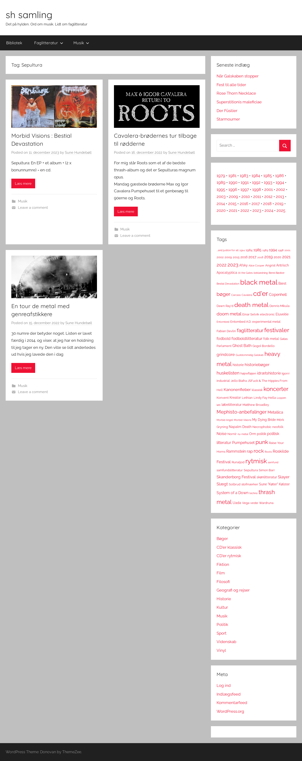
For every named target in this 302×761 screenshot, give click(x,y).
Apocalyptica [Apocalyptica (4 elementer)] (227, 272)
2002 (280, 189)
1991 (245, 182)
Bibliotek (14, 42)
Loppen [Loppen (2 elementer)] (281, 397)
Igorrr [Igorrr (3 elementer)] (286, 373)
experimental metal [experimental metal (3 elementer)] (266, 321)
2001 (268, 189)
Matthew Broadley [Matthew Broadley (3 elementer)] (256, 405)
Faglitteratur (48, 42)
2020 (221, 210)
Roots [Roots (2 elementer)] (268, 451)
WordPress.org (230, 711)
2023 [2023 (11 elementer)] (232, 265)
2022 (244, 210)
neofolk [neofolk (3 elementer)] (277, 427)
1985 (267, 175)
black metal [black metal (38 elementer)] (258, 282)
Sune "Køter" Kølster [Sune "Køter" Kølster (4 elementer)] (274, 484)
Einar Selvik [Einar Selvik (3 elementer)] (250, 314)
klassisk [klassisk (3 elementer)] (257, 390)
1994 (280, 182)
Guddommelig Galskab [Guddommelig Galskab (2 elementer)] (250, 355)
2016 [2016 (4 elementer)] (243, 257)
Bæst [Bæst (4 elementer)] (282, 283)
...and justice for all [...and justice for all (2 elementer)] (228, 250)
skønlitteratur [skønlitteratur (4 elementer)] (267, 477)
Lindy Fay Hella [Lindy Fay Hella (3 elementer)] (265, 397)
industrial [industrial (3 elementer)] (223, 381)
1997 (244, 189)
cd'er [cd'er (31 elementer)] (260, 294)
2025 (281, 210)
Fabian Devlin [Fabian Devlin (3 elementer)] (226, 331)
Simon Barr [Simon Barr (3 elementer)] (267, 470)
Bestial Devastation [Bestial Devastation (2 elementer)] (228, 283)
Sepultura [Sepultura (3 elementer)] (251, 470)
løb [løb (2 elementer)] (219, 404)
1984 (256, 175)
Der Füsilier (227, 110)
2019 (279, 203)
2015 (232, 203)
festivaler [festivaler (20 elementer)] (276, 330)
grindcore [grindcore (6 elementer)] (226, 354)
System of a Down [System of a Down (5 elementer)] (232, 493)
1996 (232, 189)
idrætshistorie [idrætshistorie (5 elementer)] (269, 373)
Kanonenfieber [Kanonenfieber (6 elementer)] (237, 389)
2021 (233, 210)
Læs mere (23, 183)
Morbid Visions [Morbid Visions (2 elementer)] (242, 420)
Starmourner (228, 119)
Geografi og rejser (233, 590)
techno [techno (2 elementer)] (253, 493)
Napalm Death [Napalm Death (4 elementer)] (240, 427)
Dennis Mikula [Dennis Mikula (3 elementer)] (279, 306)
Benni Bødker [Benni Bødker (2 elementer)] (277, 272)
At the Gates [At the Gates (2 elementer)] (245, 272)
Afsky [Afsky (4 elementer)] (243, 265)
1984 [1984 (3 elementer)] (249, 250)
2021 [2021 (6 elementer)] (286, 256)
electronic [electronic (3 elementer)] (267, 314)
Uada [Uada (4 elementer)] (237, 503)
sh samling (29, 14)
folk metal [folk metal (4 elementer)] (271, 339)
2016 (244, 203)
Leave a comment (33, 207)
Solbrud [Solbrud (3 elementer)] (234, 484)
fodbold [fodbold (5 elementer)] (224, 338)
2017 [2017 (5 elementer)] (252, 257)
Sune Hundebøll (78, 152)
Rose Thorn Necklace (236, 93)
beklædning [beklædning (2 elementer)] (261, 272)
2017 (256, 203)
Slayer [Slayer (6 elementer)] (283, 477)
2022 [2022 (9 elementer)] (221, 265)
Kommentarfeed (232, 702)
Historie (224, 598)
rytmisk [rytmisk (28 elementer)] (256, 461)
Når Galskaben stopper (238, 76)
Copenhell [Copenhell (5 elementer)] (278, 294)
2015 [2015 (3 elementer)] (236, 257)
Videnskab (226, 641)
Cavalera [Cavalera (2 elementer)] (247, 295)
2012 (268, 196)
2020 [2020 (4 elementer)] (277, 257)
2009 (233, 196)
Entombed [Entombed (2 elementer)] (223, 321)
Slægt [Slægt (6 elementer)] (222, 484)
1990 (233, 182)
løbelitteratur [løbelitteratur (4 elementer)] (232, 405)
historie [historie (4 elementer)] (238, 365)
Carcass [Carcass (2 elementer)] (236, 295)
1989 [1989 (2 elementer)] (265, 250)
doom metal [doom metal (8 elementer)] (229, 313)
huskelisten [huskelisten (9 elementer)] (228, 373)
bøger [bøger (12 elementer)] (223, 294)
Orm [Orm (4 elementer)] (252, 434)
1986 (279, 175)
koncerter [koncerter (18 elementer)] (276, 389)
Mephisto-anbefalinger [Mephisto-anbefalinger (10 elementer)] (242, 412)
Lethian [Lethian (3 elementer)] (247, 397)
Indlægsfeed (229, 694)
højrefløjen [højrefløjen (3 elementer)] (248, 373)
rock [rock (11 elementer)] (259, 451)
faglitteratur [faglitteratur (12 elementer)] (250, 330)
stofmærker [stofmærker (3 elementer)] (249, 484)
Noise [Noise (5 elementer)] (221, 433)
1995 (221, 189)
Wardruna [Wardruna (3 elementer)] (266, 503)
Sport (221, 633)
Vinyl (221, 650)
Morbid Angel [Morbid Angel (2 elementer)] (225, 420)
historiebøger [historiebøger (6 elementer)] (257, 364)
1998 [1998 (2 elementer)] (281, 250)
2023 (256, 210)
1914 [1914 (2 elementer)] (242, 250)
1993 (268, 182)
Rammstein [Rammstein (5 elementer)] (236, 451)
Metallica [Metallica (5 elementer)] (275, 412)
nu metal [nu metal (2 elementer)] (243, 434)
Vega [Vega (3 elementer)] (245, 503)
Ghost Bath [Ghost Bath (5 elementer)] (242, 345)
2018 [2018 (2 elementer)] (260, 257)
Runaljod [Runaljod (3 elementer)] (238, 462)
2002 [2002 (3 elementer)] (220, 257)
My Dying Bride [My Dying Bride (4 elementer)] (264, 420)
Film (221, 573)
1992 (256, 182)
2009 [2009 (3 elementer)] (228, 257)
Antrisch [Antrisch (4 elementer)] (282, 265)
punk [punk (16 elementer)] (262, 442)
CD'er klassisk (229, 547)
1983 (244, 175)
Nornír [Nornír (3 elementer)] (232, 434)
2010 (245, 196)
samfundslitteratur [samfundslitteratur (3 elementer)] (230, 470)
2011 (257, 196)
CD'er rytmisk (229, 555)
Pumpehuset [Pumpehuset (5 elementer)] (243, 442)
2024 (268, 210)
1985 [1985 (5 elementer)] (257, 250)
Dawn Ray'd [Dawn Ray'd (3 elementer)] (225, 306)
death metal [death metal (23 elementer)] (251, 304)
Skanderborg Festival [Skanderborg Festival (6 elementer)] (236, 477)
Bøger (222, 538)
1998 (256, 189)
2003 (221, 196)
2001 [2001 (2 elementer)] (287, 250)
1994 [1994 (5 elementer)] (273, 250)
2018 (267, 203)
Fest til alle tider (231, 84)
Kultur (222, 607)
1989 (221, 182)
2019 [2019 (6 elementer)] (268, 256)
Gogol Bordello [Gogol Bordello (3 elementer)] (263, 346)
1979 (221, 175)
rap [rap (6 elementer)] (250, 451)
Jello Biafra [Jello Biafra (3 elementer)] (239, 381)
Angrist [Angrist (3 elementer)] (270, 265)
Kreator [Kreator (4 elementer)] (235, 397)
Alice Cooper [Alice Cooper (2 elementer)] (256, 265)
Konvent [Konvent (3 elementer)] (223, 397)
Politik (222, 624)
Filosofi (223, 581)
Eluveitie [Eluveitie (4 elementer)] (282, 314)
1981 (232, 175)
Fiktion (223, 564)
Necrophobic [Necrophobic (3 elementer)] (261, 427)
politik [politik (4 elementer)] (261, 434)
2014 (221, 203)
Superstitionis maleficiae (239, 102)
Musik (81, 42)
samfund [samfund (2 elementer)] (273, 462)
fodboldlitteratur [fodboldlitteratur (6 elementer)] (246, 338)
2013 (280, 196)
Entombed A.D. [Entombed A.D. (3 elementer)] (240, 321)
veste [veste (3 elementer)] (254, 503)
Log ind (224, 685)
